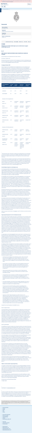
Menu (30, 4)
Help (3, 410)
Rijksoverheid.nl (5, 427)
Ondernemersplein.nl (6, 428)
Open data (4, 421)
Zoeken (4, 411)
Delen (29, 41)
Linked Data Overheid (6, 422)
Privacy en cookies (5, 415)
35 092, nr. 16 (13, 204)
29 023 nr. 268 (25, 332)
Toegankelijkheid (5, 416)
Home (1, 9)
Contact (4, 408)
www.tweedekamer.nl (10, 387)
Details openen (0, 10)
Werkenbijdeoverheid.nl (6, 429)
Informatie (16, 41)
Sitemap (4, 417)
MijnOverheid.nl (5, 426)
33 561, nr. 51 (27, 252)
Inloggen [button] (2, 6)
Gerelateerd (21, 41)
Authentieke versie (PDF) (9, 41)
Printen (25, 41)
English (4, 409)
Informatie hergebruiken (6, 414)
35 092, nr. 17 (7, 392)
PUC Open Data (5, 423)
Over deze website (5, 407)
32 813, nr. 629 (4, 196)
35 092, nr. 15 (27, 394)
